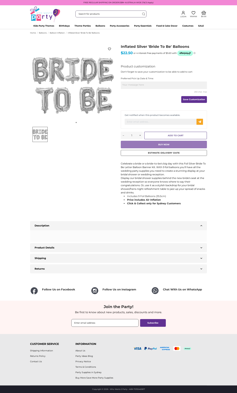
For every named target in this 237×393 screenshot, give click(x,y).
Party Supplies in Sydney (88, 372)
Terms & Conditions (85, 367)
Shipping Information (41, 350)
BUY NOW (163, 144)
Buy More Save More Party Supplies (94, 377)
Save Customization (194, 99)
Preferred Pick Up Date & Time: (137, 78)
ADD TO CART (175, 135)
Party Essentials (142, 25)
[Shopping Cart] (204, 14)
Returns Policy (37, 356)
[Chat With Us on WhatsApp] (179, 291)
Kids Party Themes (43, 25)
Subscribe (152, 322)
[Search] (143, 14)
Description (119, 226)
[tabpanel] (73, 84)
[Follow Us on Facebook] (58, 291)
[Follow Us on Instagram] (118, 291)
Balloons (100, 25)
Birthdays (64, 25)
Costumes (187, 25)
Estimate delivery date (164, 152)
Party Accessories (119, 25)
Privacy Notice (83, 361)
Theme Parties (83, 25)
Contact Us (36, 361)
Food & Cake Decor (166, 25)
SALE (201, 25)
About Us (80, 350)
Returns (119, 269)
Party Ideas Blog (84, 356)
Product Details (119, 248)
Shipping (119, 258)
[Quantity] (132, 135)
